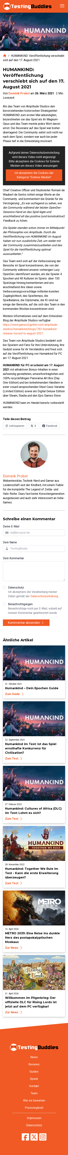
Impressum (34, 1118)
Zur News (14, 947)
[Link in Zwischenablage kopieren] (15, 426)
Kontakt (34, 1086)
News (34, 1057)
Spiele (34, 1079)
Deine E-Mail (11, 526)
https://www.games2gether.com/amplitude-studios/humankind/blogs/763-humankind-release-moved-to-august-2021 (30, 329)
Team (34, 1093)
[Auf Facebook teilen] (50, 426)
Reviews (34, 1064)
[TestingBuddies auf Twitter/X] (34, 1137)
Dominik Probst (19, 93)
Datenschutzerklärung (44, 596)
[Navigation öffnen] (62, 6)
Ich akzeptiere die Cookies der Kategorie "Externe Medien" (34, 175)
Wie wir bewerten (34, 1100)
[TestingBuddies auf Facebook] (25, 1137)
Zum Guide (15, 694)
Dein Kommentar (13, 558)
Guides (34, 1071)
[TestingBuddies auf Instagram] (42, 1137)
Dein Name (10, 542)
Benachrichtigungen (36, 608)
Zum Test (14, 758)
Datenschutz (36, 592)
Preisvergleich (34, 1107)
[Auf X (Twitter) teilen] (33, 426)
